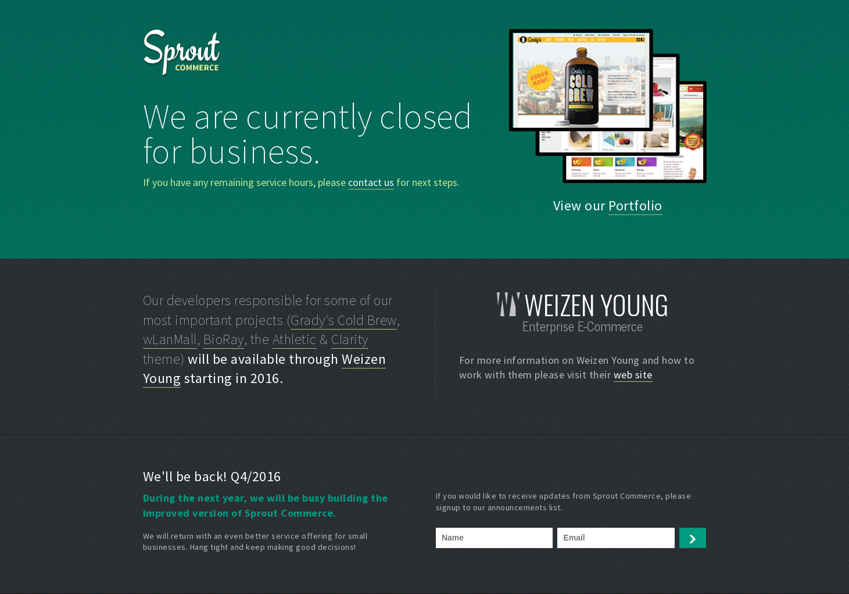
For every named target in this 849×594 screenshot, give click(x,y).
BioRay (223, 339)
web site (633, 374)
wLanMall (170, 339)
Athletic (295, 339)
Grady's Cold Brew (344, 320)
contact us (371, 182)
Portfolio (635, 205)
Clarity (349, 339)
